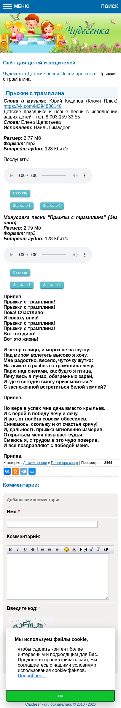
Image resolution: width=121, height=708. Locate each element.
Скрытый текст (83, 549)
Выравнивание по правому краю (57, 549)
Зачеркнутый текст (32, 549)
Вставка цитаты (90, 549)
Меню (16, 6)
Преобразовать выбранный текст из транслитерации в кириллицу (98, 549)
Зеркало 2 (51, 206)
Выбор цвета (74, 549)
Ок (60, 696)
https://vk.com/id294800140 (33, 106)
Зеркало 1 (22, 206)
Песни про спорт (64, 463)
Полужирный (10, 549)
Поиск (109, 6)
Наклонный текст (18, 549)
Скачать (20, 193)
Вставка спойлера (105, 549)
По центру (49, 549)
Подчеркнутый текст (25, 549)
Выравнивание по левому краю (42, 549)
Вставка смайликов (66, 549)
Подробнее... (32, 675)
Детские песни (35, 463)
